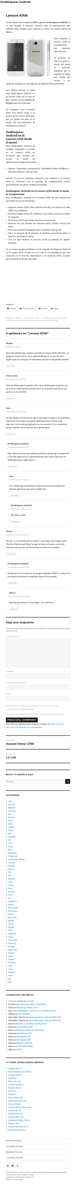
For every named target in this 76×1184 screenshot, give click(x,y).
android (46, 318)
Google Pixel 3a (15, 1075)
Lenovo (38, 318)
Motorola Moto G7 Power (19, 1072)
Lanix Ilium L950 (25, 1027)
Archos (11, 817)
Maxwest (12, 901)
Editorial (12, 853)
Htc (9, 875)
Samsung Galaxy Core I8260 (33, 1004)
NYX (10, 930)
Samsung (12, 950)
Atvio (10, 824)
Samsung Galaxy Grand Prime (30, 1030)
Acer (10, 801)
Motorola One (14, 1081)
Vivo (10, 969)
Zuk (10, 982)
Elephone (12, 856)
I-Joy (10, 882)
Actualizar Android (14, 1146)
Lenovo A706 (53, 320)
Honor (11, 869)
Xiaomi (11, 972)
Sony (10, 956)
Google (11, 866)
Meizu (11, 904)
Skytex (11, 953)
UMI (10, 966)
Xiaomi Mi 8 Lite (16, 1117)
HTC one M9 (26, 1033)
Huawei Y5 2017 (27, 1001)
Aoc (10, 814)
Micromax (13, 908)
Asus (10, 820)
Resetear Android (14, 1152)
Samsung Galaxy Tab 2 (27, 1007)
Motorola (12, 911)
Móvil (11, 914)
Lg (9, 898)
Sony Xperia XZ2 (15, 1097)
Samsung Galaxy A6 (17, 1101)
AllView (12, 808)
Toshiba (12, 962)
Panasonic (13, 940)
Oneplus (12, 933)
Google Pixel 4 (15, 1068)
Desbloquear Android (15, 2)
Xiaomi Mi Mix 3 (16, 1084)
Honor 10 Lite (14, 1104)
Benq (10, 830)
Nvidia (11, 927)
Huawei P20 (13, 1123)
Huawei (11, 879)
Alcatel (11, 804)
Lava (10, 888)
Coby (10, 846)
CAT (10, 843)
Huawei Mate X (15, 1088)
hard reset (37, 320)
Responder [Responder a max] (11, 434)
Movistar (12, 917)
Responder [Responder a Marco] (11, 554)
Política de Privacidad (14, 1180)
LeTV (10, 895)
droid (25, 320)
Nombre (10, 671)
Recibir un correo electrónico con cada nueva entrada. (37, 714)
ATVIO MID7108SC (24, 1046)
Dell (10, 850)
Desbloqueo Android (14, 318)
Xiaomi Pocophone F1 (18, 1126)
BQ (9, 840)
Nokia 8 (11, 1094)
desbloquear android (14, 320)
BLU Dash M (26, 1043)
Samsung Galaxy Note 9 (19, 1120)
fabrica (30, 320)
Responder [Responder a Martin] (11, 366)
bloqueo (53, 318)
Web (8, 694)
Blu (9, 833)
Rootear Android (13, 1141)
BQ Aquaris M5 (24, 1036)
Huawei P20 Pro (15, 1114)
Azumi (11, 827)
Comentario (12, 637)
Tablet (11, 959)
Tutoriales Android (14, 1158)
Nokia (11, 921)
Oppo (10, 937)
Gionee (11, 862)
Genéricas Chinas (16, 859)
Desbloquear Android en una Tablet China (36, 1011)
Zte (9, 979)
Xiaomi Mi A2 (14, 1110)
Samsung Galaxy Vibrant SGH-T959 (45, 1017)
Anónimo (12, 1001)
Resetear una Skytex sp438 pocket (31, 1023)
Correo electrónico (16, 683)
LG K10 (19, 1049)
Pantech (12, 943)
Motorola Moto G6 (16, 1130)
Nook (10, 924)
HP (9, 872)
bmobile (12, 837)
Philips (11, 946)
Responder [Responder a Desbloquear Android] (12, 466)
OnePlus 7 (12, 1078)
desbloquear (62, 318)
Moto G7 (12, 1091)
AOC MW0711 (24, 1014)
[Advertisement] (38, 7)
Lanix (11, 885)
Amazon (12, 811)
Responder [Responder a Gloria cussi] (11, 398)
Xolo (10, 975)
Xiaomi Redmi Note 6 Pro (19, 1107)
